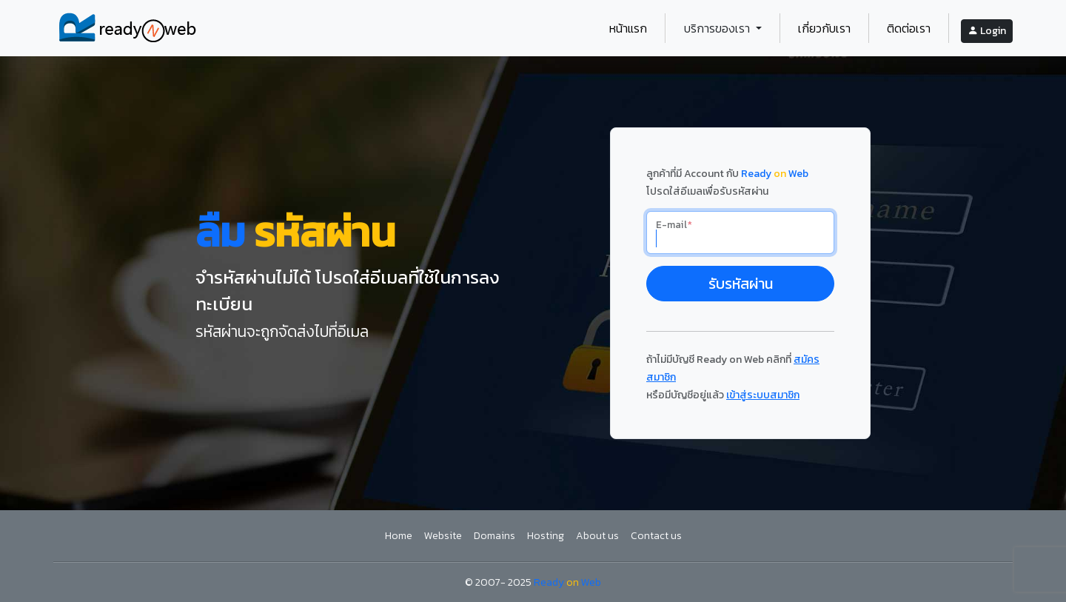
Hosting (545, 536)
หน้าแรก (628, 28)
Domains (494, 536)
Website (443, 536)
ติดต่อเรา (909, 28)
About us (597, 536)
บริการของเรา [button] (718, 28)
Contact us (656, 536)
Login (987, 31)
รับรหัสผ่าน (740, 283)
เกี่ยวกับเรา (824, 28)
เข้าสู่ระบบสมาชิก (763, 395)
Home (398, 536)
